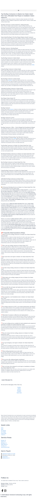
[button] (18, 10)
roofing (33, 64)
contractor (10, 80)
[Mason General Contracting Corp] (18, 400)
